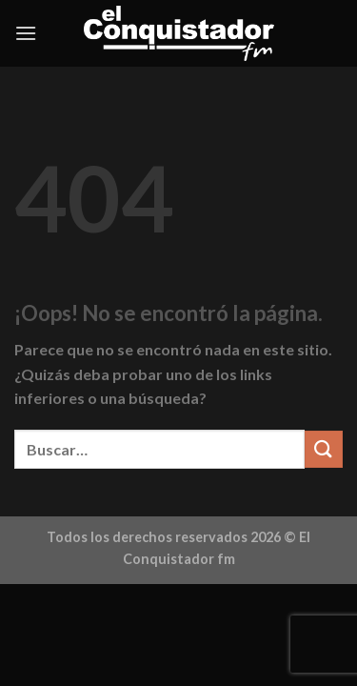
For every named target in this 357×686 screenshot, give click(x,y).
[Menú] (25, 33)
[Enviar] (324, 449)
